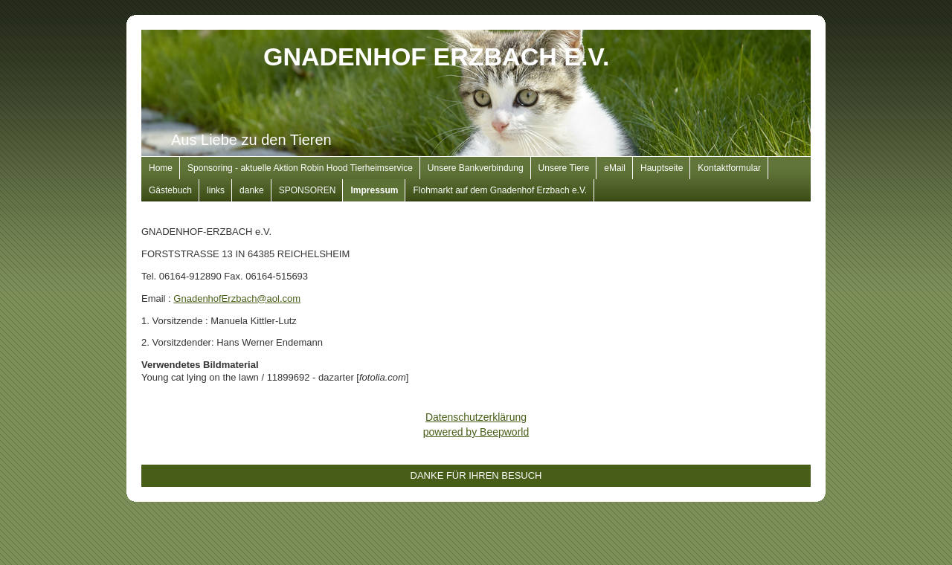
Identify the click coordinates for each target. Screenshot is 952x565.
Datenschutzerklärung (476, 417)
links (216, 190)
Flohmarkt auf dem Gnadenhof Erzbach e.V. (500, 190)
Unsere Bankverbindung (476, 168)
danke (251, 190)
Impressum (374, 190)
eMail (614, 168)
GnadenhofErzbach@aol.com (236, 298)
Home (161, 168)
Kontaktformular (729, 168)
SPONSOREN (307, 190)
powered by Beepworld (476, 432)
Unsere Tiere (564, 168)
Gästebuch (170, 190)
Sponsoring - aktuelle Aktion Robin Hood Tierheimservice (300, 168)
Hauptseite (661, 168)
